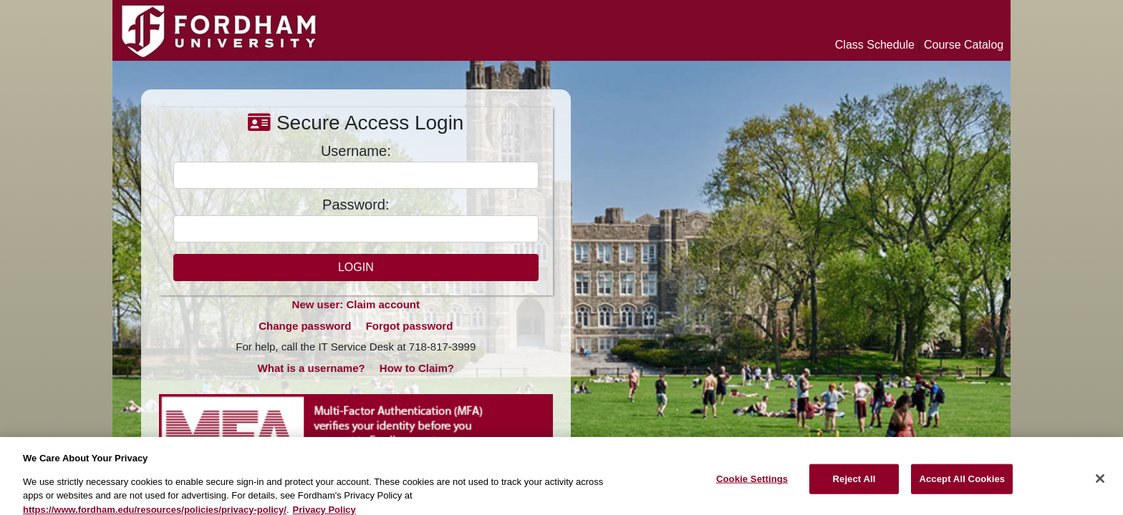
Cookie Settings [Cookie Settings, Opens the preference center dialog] (752, 485)
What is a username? (311, 368)
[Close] (1100, 485)
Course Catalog (963, 45)
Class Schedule (875, 45)
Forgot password (409, 326)
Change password (305, 326)
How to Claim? (417, 368)
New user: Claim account (356, 304)
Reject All (854, 485)
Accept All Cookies (962, 485)
